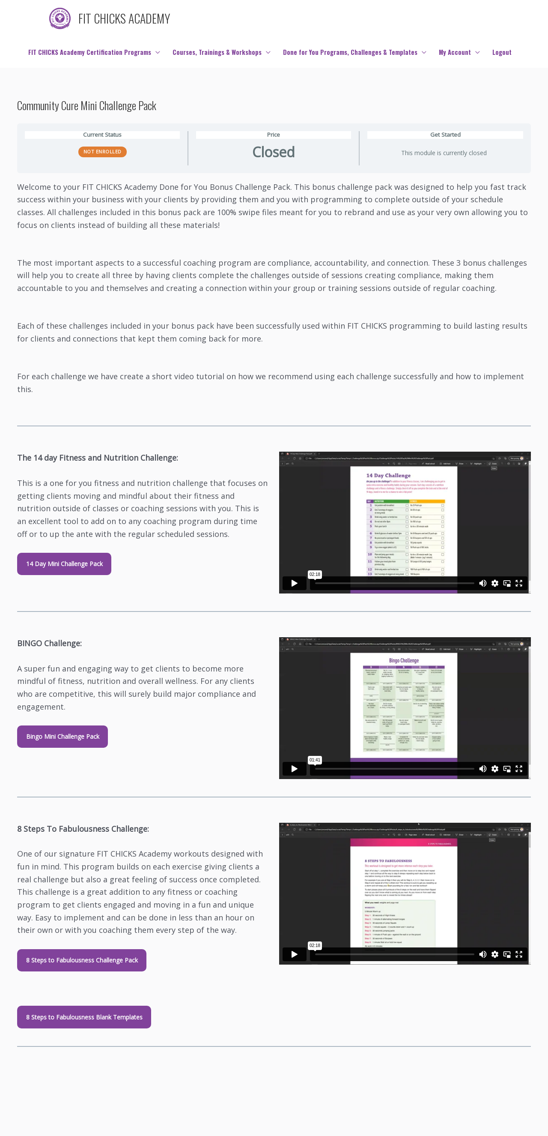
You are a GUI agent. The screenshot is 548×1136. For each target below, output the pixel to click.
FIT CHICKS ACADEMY (124, 18)
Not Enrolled (102, 151)
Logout (502, 52)
